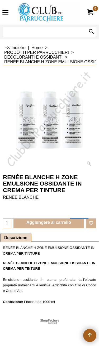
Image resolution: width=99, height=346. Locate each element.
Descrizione (15, 237)
